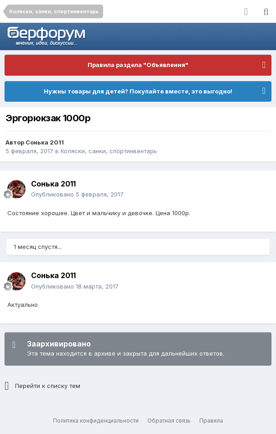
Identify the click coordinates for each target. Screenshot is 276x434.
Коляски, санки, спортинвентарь (109, 151)
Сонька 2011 (45, 142)
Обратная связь (169, 420)
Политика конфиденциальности (96, 420)
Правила (211, 420)
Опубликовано (77, 194)
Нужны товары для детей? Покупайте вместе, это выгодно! (138, 91)
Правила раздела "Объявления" (138, 64)
